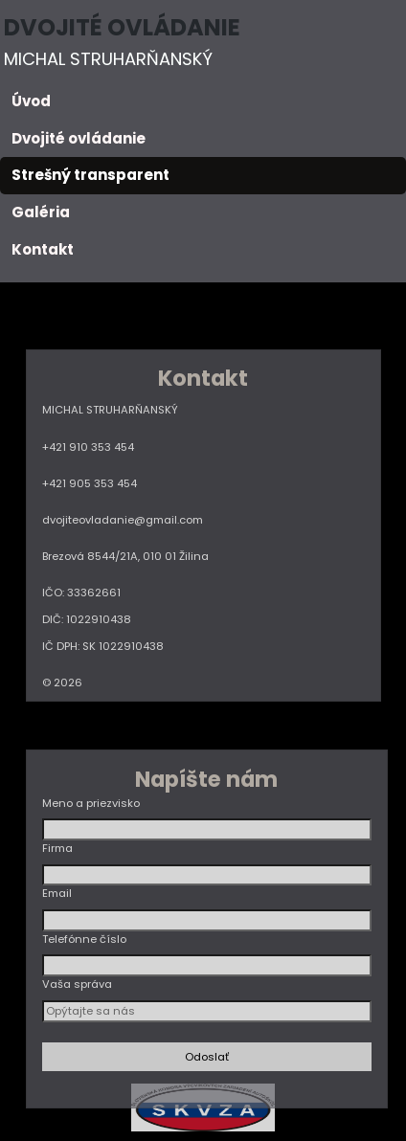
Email (57, 893)
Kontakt (42, 249)
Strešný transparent (90, 175)
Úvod (31, 101)
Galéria (40, 212)
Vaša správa (77, 984)
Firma (57, 848)
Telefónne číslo (84, 939)
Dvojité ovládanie (78, 138)
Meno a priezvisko (91, 803)
